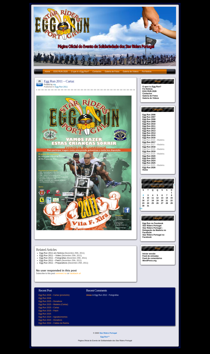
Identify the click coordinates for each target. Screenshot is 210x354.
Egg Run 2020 (148, 156)
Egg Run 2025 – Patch (48, 311)
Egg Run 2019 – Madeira (153, 154)
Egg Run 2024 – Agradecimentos (53, 317)
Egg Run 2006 (148, 115)
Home (47, 71)
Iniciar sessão (148, 254)
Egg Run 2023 (148, 158)
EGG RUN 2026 (60, 71)
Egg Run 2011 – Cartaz (59, 81)
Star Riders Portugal (151, 226)
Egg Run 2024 (148, 161)
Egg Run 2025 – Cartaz (49, 307)
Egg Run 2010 (148, 124)
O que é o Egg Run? (80, 71)
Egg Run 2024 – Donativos (50, 320)
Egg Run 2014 (148, 133)
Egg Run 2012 (148, 128)
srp (54, 84)
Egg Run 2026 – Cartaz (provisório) (54, 295)
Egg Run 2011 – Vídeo (50, 255)
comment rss (61, 273)
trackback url (75, 273)
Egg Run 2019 (148, 151)
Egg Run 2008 (148, 119)
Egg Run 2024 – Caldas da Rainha (54, 323)
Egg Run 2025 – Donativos (50, 301)
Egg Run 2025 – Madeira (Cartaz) (53, 304)
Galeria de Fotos (112, 71)
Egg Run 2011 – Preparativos (53, 263)
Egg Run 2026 (148, 167)
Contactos (96, 71)
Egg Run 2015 (148, 135)
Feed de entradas (150, 256)
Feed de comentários (152, 258)
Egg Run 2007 (148, 117)
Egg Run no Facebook (152, 223)
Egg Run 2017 (148, 142)
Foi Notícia (146, 71)
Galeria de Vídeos (130, 71)
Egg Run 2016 (148, 138)
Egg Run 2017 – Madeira (153, 144)
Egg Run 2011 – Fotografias (52, 258)
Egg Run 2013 (148, 131)
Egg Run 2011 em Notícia (51, 253)
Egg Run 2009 (148, 121)
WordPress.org (149, 260)
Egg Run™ (105, 337)
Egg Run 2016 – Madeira (153, 140)
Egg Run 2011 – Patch (50, 260)
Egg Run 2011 (61, 87)
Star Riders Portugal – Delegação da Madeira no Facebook (154, 230)
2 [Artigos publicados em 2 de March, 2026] (143, 195)
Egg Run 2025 (148, 163)
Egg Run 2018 (148, 147)
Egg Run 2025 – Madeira (153, 165)
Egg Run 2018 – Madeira (153, 149)
